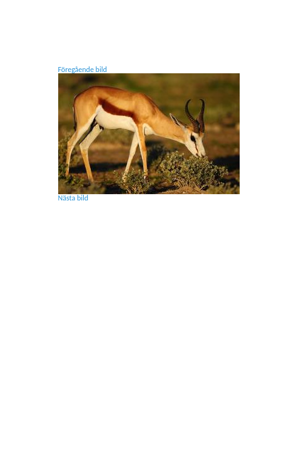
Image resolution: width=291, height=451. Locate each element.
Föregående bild (82, 69)
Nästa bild (73, 198)
